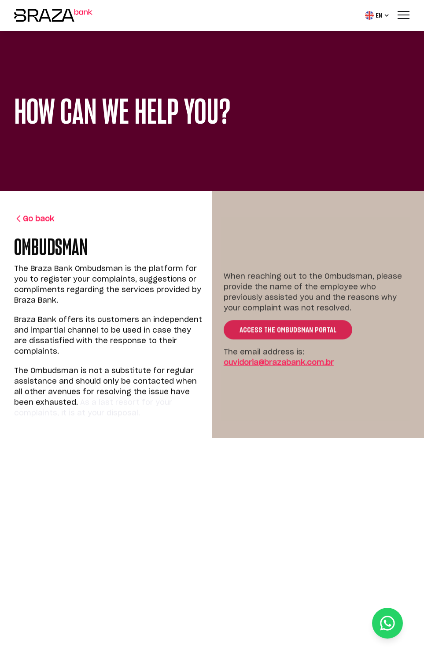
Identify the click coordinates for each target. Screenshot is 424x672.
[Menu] (404, 14)
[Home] (53, 15)
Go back (34, 219)
